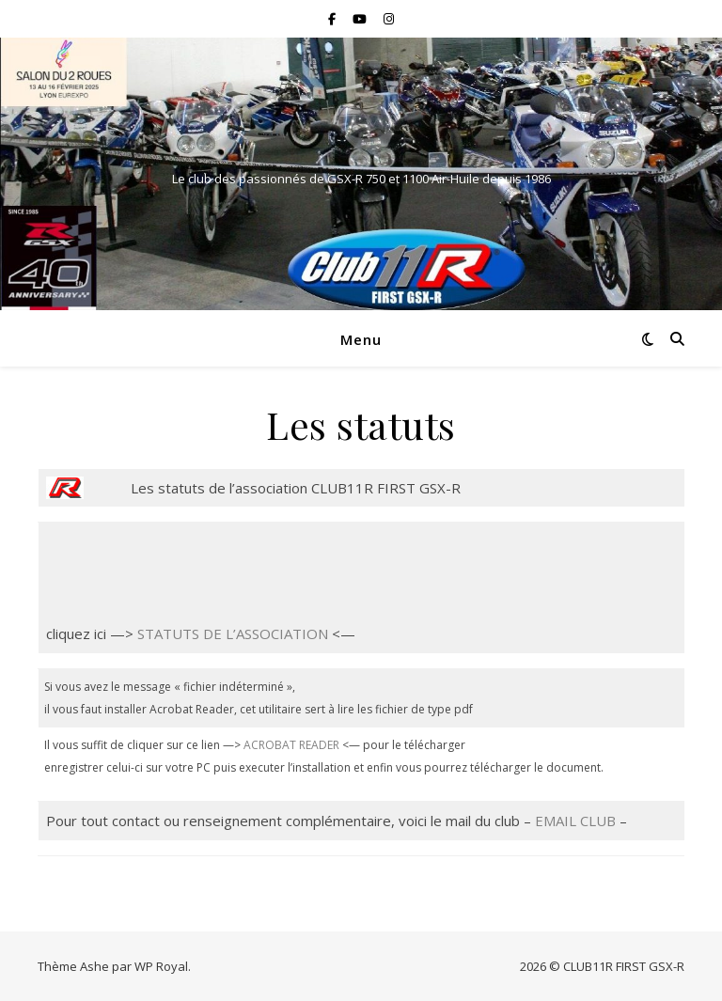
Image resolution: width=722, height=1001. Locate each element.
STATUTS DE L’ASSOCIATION (232, 633)
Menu (361, 339)
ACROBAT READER (291, 745)
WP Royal (161, 966)
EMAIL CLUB (575, 820)
